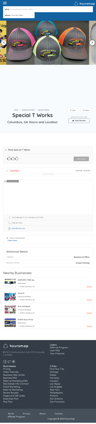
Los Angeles (56, 387)
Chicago (54, 372)
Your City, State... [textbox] (17, 15)
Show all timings (48, 174)
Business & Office (28, 110)
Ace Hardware (24, 306)
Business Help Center (14, 375)
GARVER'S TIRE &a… (26, 280)
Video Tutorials (11, 372)
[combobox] (18, 15)
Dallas (53, 375)
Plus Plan (8, 402)
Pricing (6, 369)
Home (16, 110)
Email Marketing (11, 387)
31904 (22, 286)
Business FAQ (10, 378)
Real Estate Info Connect (16, 384)
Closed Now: (14, 171)
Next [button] (92, 42)
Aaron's (21, 293)
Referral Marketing (13, 390)
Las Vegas (55, 384)
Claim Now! (12, 240)
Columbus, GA (29, 286)
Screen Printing (83, 263)
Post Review (79, 120)
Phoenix (54, 396)
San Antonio (56, 399)
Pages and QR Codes (14, 396)
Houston (54, 381)
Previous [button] (3, 42)
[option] (48, 42)
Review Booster (11, 393)
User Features (57, 354)
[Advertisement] (48, 89)
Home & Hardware (24, 296)
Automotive (22, 283)
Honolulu (54, 378)
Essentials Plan (11, 399)
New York (55, 390)
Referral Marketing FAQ (15, 381)
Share (86, 110)
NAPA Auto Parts (25, 320)
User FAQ (55, 351)
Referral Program (59, 348)
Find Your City (57, 369)
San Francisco (57, 402)
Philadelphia (56, 393)
